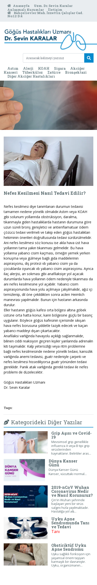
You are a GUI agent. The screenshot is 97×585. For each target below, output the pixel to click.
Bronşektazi (76, 72)
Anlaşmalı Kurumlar (25, 9)
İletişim (55, 9)
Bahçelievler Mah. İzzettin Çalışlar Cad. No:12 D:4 (45, 14)
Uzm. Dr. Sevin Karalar (53, 5)
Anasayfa (18, 5)
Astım (12, 68)
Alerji (28, 68)
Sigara (60, 68)
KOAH (43, 68)
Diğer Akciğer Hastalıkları (31, 76)
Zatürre (53, 72)
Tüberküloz (32, 72)
